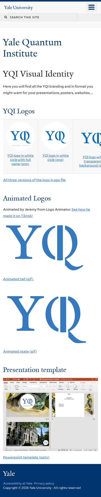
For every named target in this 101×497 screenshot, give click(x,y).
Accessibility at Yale (17, 483)
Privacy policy (44, 483)
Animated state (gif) (20, 351)
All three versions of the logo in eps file (34, 180)
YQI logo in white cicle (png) (55, 158)
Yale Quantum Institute (32, 47)
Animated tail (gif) (18, 279)
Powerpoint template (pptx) (26, 457)
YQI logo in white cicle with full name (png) (20, 160)
